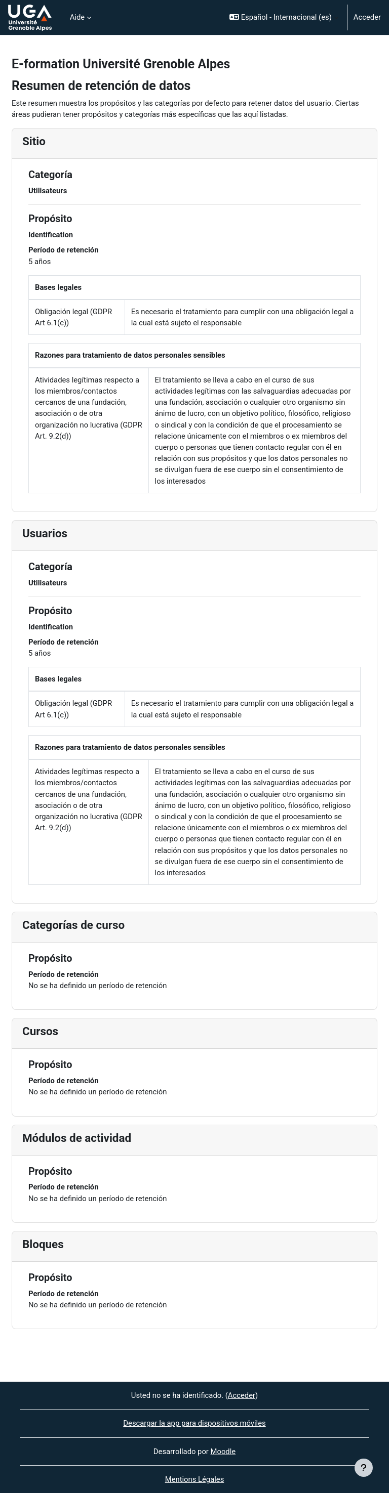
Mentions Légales (194, 1479)
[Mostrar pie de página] (364, 1468)
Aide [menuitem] (77, 17)
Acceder (367, 17)
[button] (284, 17)
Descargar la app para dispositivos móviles (194, 1423)
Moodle (223, 1451)
